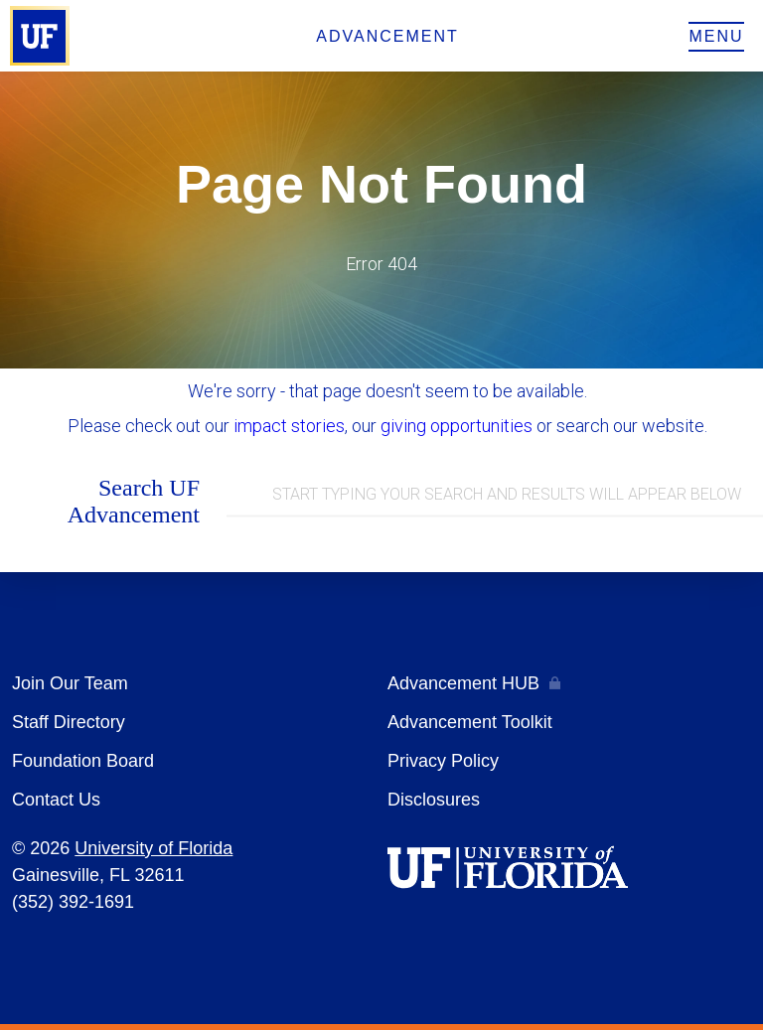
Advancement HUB (463, 683)
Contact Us (56, 799)
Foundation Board (83, 761)
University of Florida (153, 848)
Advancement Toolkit (469, 722)
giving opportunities (457, 425)
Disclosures (433, 799)
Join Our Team (70, 683)
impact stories (289, 425)
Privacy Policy (443, 761)
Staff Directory (68, 722)
